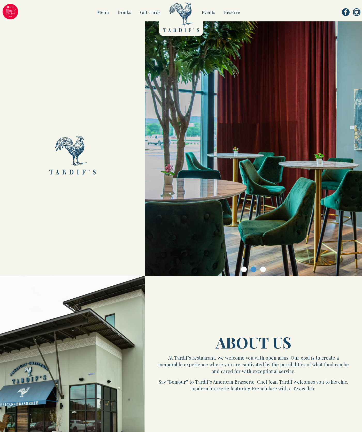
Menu (103, 12)
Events (209, 12)
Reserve (232, 12)
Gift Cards (150, 12)
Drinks (125, 12)
